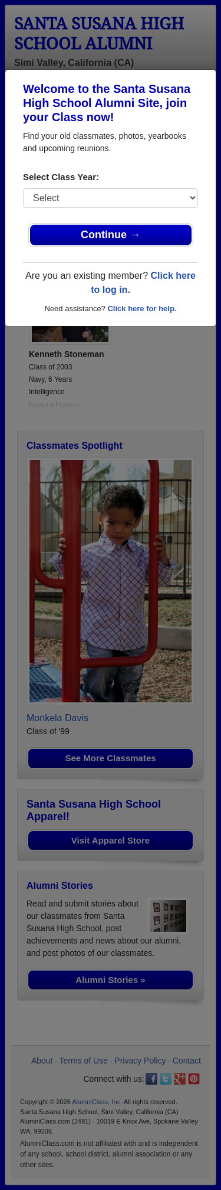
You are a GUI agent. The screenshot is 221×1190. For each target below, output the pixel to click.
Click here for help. (141, 308)
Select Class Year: (61, 177)
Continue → (110, 235)
